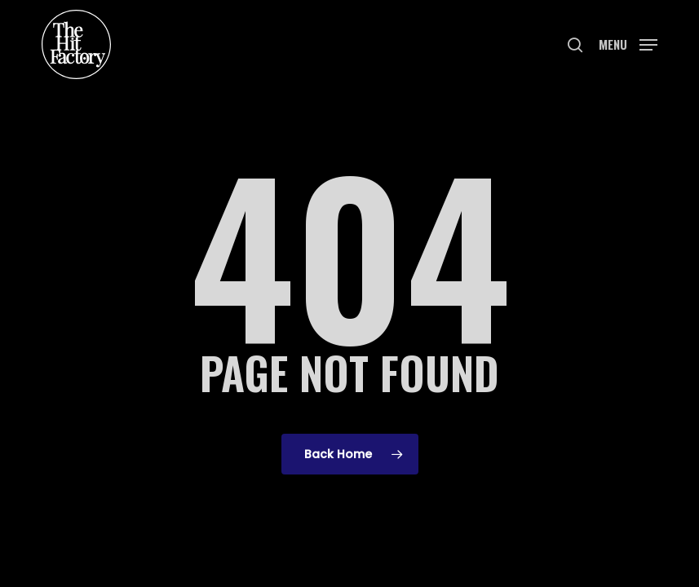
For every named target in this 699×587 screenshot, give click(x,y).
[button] (628, 43)
